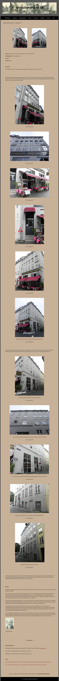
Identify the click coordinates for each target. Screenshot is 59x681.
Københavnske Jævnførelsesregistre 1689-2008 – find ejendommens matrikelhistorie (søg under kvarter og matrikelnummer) (28, 662)
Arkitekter (15, 18)
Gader (29, 18)
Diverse (48, 18)
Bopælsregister (22, 18)
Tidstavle (42, 18)
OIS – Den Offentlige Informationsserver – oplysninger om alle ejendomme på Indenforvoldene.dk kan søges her (26, 664)
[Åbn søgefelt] (53, 18)
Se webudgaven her (42, 648)
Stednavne (35, 18)
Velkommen (7, 18)
